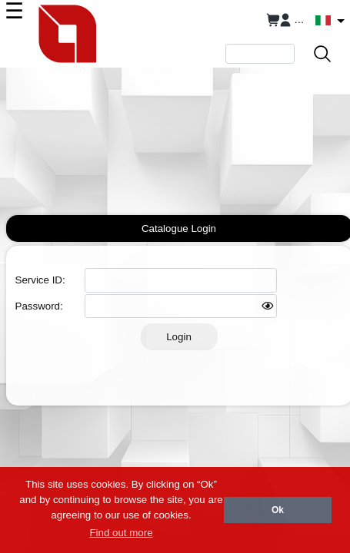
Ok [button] (278, 510)
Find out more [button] (120, 532)
